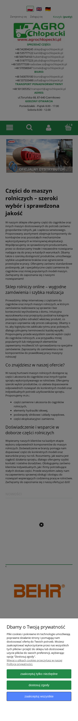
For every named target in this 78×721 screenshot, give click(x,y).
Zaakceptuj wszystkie (39, 696)
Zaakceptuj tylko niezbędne (39, 674)
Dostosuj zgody (39, 685)
